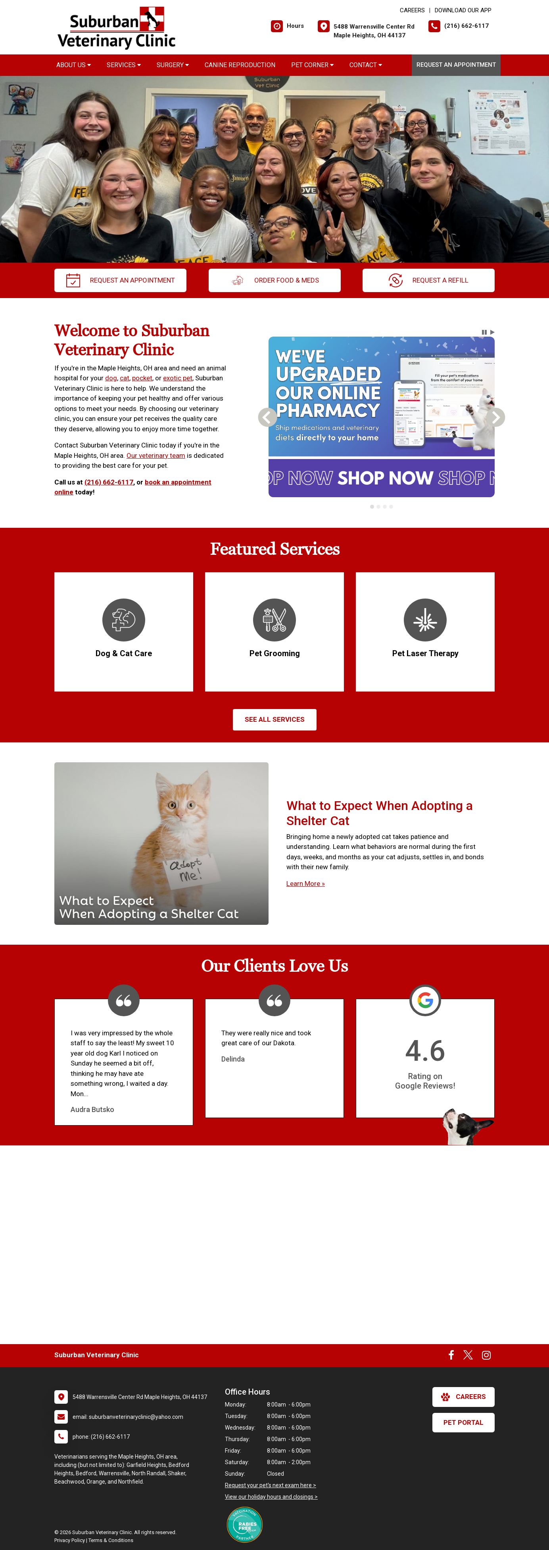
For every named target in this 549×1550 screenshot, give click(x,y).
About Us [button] (73, 65)
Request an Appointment (456, 64)
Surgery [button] (173, 65)
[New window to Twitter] (468, 1357)
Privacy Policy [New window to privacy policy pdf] (69, 1540)
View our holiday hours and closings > (271, 1497)
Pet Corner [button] (312, 65)
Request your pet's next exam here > (270, 1485)
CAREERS (412, 10)
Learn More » (305, 883)
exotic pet (177, 378)
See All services (275, 719)
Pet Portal (463, 1422)
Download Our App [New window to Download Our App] (463, 10)
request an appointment (120, 280)
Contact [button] (365, 65)
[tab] (372, 507)
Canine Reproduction (240, 65)
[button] (484, 332)
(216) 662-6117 (108, 482)
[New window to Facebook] (451, 1357)
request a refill (428, 280)
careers (463, 1397)
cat (124, 378)
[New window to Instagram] (486, 1357)
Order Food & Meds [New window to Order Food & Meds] (274, 280)
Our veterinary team (156, 455)
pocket (142, 378)
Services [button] (124, 65)
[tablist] (382, 507)
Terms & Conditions (110, 1540)
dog (111, 378)
